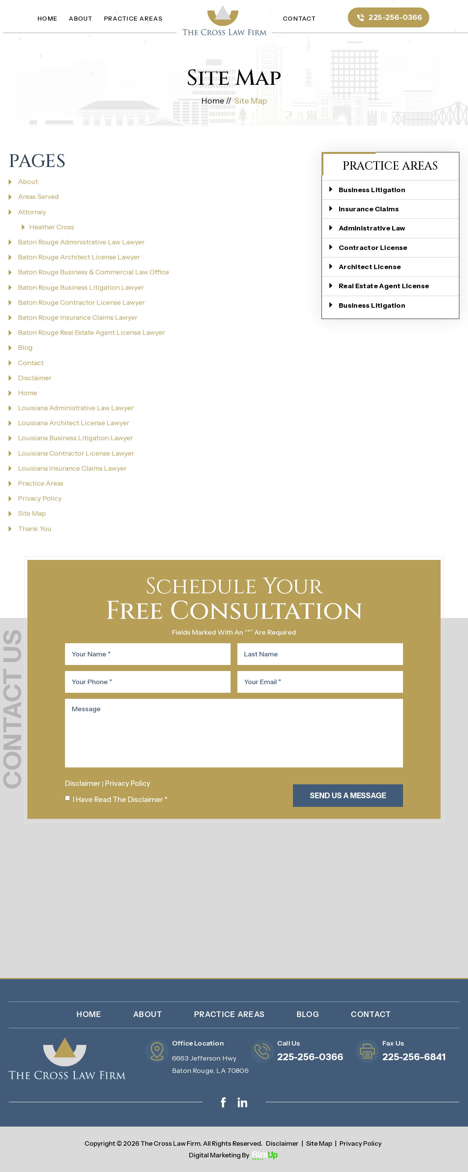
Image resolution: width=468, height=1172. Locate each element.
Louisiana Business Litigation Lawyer (75, 438)
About (81, 18)
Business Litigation (372, 190)
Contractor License (373, 248)
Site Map (32, 513)
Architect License (370, 267)
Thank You (34, 529)
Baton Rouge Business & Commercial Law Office (93, 272)
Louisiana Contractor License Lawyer (76, 453)
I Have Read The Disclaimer (120, 799)
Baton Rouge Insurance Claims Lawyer (77, 317)
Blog (25, 347)
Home (47, 18)
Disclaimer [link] (282, 1143)
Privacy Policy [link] (361, 1143)
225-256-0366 (395, 17)
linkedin (242, 1102)
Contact (299, 18)
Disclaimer (34, 378)
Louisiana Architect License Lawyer (73, 423)
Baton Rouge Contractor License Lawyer (81, 302)
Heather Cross (51, 227)
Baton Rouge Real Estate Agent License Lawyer (91, 332)
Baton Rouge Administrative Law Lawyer (81, 242)
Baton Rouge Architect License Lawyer (79, 257)
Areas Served (38, 197)
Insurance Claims (369, 209)
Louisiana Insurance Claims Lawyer (72, 468)
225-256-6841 (413, 1057)
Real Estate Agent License (384, 286)
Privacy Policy (40, 498)
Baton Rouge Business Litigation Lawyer (81, 287)
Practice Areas (133, 18)
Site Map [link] (319, 1143)
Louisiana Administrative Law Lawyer (76, 408)
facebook (223, 1102)
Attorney (32, 212)
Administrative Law (372, 228)
